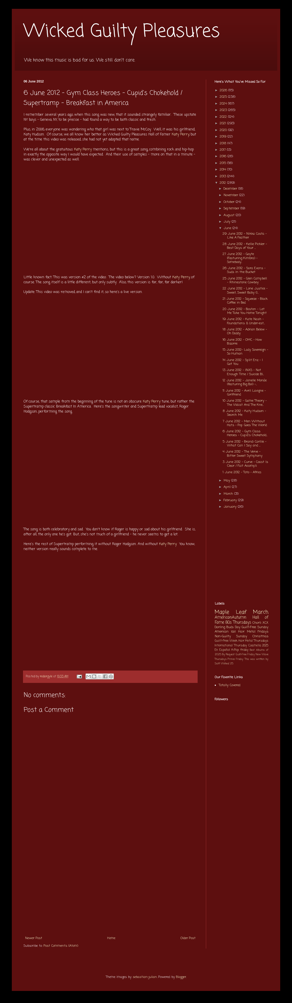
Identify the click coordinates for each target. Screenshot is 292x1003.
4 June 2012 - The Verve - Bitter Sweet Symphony (243, 453)
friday (244, 650)
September (232, 208)
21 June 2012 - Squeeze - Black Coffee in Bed (245, 301)
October (230, 202)
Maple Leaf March (241, 612)
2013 (223, 176)
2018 (223, 143)
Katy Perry (180, 134)
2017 (223, 150)
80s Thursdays (238, 622)
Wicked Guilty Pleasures (122, 31)
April (228, 487)
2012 (223, 183)
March (229, 493)
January (231, 506)
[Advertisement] (110, 888)
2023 (224, 110)
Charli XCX (260, 622)
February (231, 500)
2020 (224, 130)
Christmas (260, 636)
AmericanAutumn (230, 617)
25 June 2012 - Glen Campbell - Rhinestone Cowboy (245, 280)
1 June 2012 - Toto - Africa (242, 472)
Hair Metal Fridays (253, 631)
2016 (223, 156)
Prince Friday (235, 659)
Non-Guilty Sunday (231, 636)
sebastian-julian (145, 977)
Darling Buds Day (227, 627)
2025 (224, 97)
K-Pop (235, 650)
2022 (224, 117)
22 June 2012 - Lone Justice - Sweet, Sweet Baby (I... (245, 290)
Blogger (181, 977)
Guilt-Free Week (226, 641)
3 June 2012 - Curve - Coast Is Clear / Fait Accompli (245, 464)
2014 (223, 169)
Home (111, 938)
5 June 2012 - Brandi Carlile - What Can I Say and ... (244, 443)
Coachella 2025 (258, 645)
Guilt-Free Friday (245, 654)
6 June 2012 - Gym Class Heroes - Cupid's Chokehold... (245, 433)
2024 (224, 103)
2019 (223, 136)
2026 (224, 90)
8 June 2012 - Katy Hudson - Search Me (244, 413)
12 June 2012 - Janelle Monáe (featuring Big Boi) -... (245, 382)
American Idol (225, 631)
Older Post (188, 938)
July (228, 221)
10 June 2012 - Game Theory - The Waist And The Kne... (245, 402)
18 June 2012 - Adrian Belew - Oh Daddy (245, 331)
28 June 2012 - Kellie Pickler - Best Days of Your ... (245, 246)
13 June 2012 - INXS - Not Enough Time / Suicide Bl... (243, 372)
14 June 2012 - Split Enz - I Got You (243, 362)
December (231, 188)
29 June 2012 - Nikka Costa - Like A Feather (245, 235)
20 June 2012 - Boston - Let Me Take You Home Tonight (245, 311)
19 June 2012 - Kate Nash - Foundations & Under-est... (244, 321)
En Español (222, 650)
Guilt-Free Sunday (255, 627)
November (231, 195)
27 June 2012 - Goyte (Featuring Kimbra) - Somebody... (240, 258)
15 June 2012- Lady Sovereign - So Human (245, 351)
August (230, 215)
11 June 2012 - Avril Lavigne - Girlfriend (244, 392)
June (228, 228)
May (227, 480)
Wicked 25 (227, 664)
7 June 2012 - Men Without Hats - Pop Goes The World (245, 423)
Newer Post (33, 938)
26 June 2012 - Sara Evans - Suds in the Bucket (244, 270)
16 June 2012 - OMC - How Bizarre (242, 341)
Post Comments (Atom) (61, 946)
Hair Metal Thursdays (254, 641)
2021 (223, 123)
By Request (228, 654)
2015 (223, 163)
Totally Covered (229, 685)
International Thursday (231, 645)
